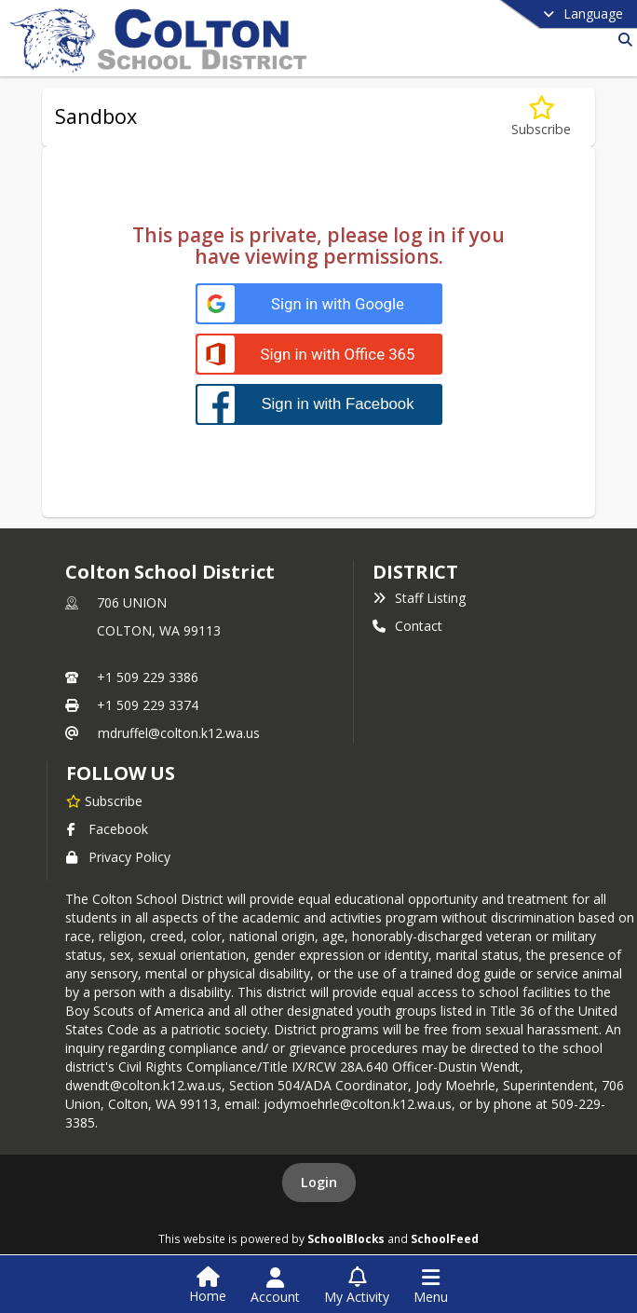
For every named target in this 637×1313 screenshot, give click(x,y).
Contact (407, 626)
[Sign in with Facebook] (319, 404)
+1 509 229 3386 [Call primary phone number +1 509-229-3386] (147, 677)
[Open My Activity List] (356, 1286)
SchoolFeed (445, 1238)
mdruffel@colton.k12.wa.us (179, 733)
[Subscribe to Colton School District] (104, 800)
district (415, 571)
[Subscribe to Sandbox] (541, 117)
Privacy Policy (118, 857)
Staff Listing (419, 598)
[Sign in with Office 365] (319, 354)
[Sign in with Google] (319, 304)
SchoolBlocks (346, 1238)
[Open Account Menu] (275, 1286)
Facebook (107, 829)
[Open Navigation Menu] (430, 1286)
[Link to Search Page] (621, 39)
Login (319, 1182)
